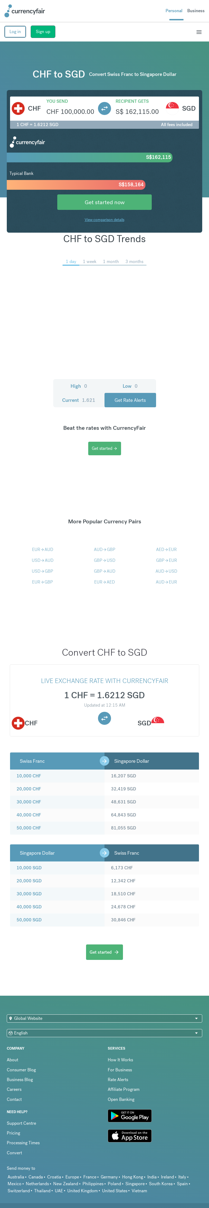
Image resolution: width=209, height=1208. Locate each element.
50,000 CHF (29, 828)
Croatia (54, 1177)
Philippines (93, 1184)
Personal (174, 11)
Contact (14, 1099)
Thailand (42, 1191)
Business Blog (20, 1079)
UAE (59, 1191)
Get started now (105, 202)
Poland (114, 1184)
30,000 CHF (29, 802)
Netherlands (37, 1184)
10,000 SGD (29, 868)
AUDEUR (166, 582)
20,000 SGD (29, 881)
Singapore (135, 1184)
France (89, 1177)
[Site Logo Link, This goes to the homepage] (24, 10)
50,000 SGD (29, 920)
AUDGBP (104, 549)
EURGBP (42, 582)
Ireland (167, 1177)
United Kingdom (82, 1191)
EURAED (104, 582)
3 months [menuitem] (134, 261)
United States (114, 1191)
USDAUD (42, 560)
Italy (182, 1177)
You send (57, 101)
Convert (14, 1153)
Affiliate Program (124, 1089)
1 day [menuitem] (71, 261)
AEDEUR (166, 549)
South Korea (161, 1184)
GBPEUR (166, 560)
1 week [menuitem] (89, 261)
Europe (72, 1177)
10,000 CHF (29, 776)
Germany (109, 1177)
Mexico (14, 1184)
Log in (15, 31)
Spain (182, 1184)
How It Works (120, 1060)
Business (196, 11)
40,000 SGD (29, 907)
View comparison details (104, 219)
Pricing (13, 1133)
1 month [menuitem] (111, 261)
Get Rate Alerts (130, 400)
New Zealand (65, 1184)
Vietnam (139, 1191)
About (12, 1060)
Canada (35, 1177)
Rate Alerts (118, 1079)
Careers (14, 1089)
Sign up (43, 31)
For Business (120, 1070)
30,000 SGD (29, 894)
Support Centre (21, 1123)
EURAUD (42, 549)
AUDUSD (166, 571)
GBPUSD (104, 560)
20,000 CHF (29, 789)
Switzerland (19, 1191)
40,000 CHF (29, 815)
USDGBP (42, 571)
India (152, 1177)
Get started (105, 448)
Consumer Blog (21, 1070)
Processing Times (23, 1143)
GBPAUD (104, 571)
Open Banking (121, 1099)
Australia (16, 1177)
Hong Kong (132, 1177)
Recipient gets (132, 101)
